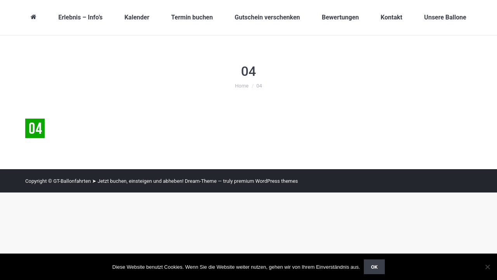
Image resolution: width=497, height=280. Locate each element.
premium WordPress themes (266, 181)
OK (374, 267)
